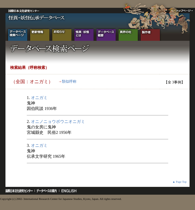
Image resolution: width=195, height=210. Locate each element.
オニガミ (39, 97)
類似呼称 (69, 81)
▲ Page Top (179, 181)
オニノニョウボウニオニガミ (58, 121)
